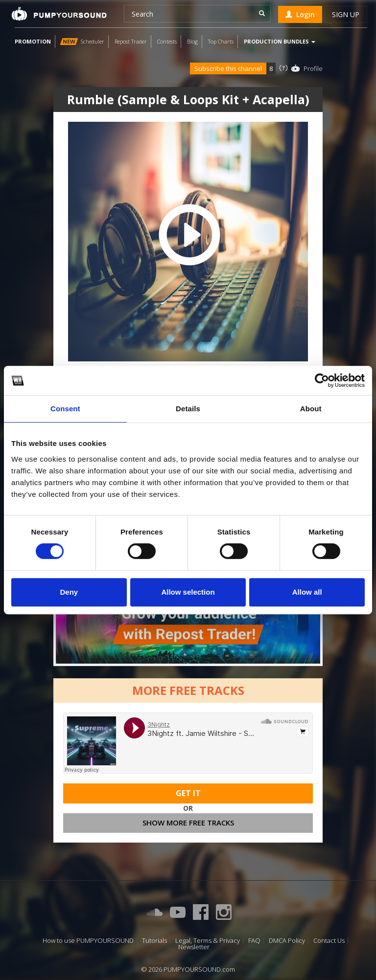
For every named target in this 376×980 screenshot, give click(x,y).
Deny (69, 592)
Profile (313, 68)
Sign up (345, 14)
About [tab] (311, 408)
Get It (188, 794)
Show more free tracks (188, 824)
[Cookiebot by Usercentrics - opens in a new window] (322, 380)
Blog (192, 41)
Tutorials (154, 940)
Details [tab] (188, 408)
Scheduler (82, 41)
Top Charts (221, 41)
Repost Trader (131, 41)
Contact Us (329, 940)
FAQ (254, 940)
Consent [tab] (65, 408)
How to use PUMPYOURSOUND (88, 940)
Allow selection (187, 592)
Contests (167, 41)
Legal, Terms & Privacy (207, 940)
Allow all (307, 592)
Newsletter (194, 947)
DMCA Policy (287, 940)
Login (300, 14)
